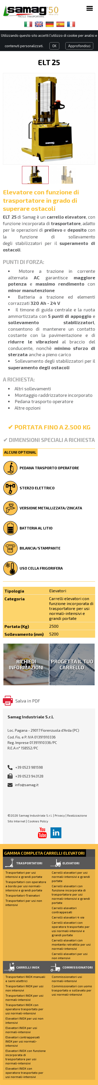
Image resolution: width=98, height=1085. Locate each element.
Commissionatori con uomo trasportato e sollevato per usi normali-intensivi (72, 990)
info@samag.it (27, 784)
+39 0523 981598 (29, 767)
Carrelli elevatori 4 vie (68, 917)
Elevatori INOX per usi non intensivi (24, 1020)
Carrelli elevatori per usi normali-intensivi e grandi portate (71, 877)
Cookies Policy (38, 821)
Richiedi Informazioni (26, 664)
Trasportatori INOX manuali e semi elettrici (25, 979)
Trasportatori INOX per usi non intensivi (24, 988)
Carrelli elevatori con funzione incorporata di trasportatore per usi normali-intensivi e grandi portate (71, 894)
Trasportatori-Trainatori (22, 895)
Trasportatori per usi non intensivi (23, 903)
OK (54, 46)
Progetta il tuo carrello (72, 664)
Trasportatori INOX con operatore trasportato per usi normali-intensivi (24, 1009)
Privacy (60, 815)
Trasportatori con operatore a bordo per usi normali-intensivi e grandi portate (25, 886)
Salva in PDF (27, 700)
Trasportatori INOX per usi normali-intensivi (24, 997)
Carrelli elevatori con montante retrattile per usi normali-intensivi (71, 944)
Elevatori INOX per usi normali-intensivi (21, 1030)
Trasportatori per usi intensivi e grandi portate (23, 874)
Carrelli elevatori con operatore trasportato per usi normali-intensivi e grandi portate (71, 929)
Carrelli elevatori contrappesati (64, 910)
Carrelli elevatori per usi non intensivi (70, 956)
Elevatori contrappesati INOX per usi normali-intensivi (22, 1041)
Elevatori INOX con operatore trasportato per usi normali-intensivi (24, 1072)
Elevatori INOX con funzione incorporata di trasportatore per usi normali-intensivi (25, 1057)
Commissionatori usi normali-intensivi (67, 979)
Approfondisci (79, 46)
